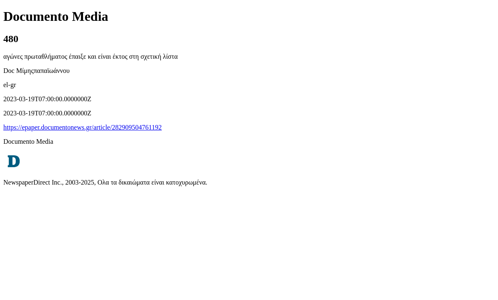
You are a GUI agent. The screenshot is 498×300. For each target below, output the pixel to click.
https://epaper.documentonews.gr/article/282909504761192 (82, 127)
